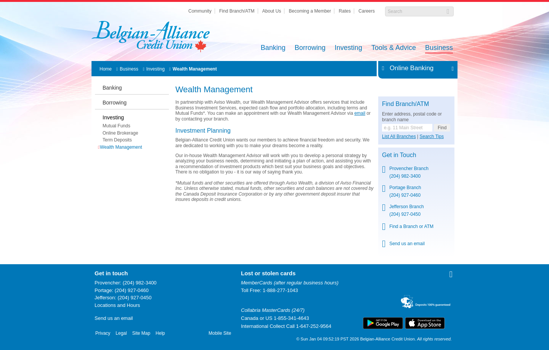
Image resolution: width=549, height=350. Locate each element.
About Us (271, 11)
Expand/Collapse (450, 68)
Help (160, 333)
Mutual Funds (116, 125)
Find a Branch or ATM (411, 226)
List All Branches (399, 136)
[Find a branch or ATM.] (407, 128)
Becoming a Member (310, 11)
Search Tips (432, 136)
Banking (273, 48)
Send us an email (407, 243)
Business (439, 48)
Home (106, 69)
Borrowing (310, 48)
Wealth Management (195, 69)
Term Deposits (117, 140)
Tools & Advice (393, 48)
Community (200, 11)
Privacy (102, 333)
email (359, 113)
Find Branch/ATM (236, 11)
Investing (348, 48)
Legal (121, 333)
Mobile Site (220, 333)
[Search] (415, 11)
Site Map (141, 333)
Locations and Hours (117, 305)
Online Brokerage (120, 133)
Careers (366, 11)
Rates (345, 11)
